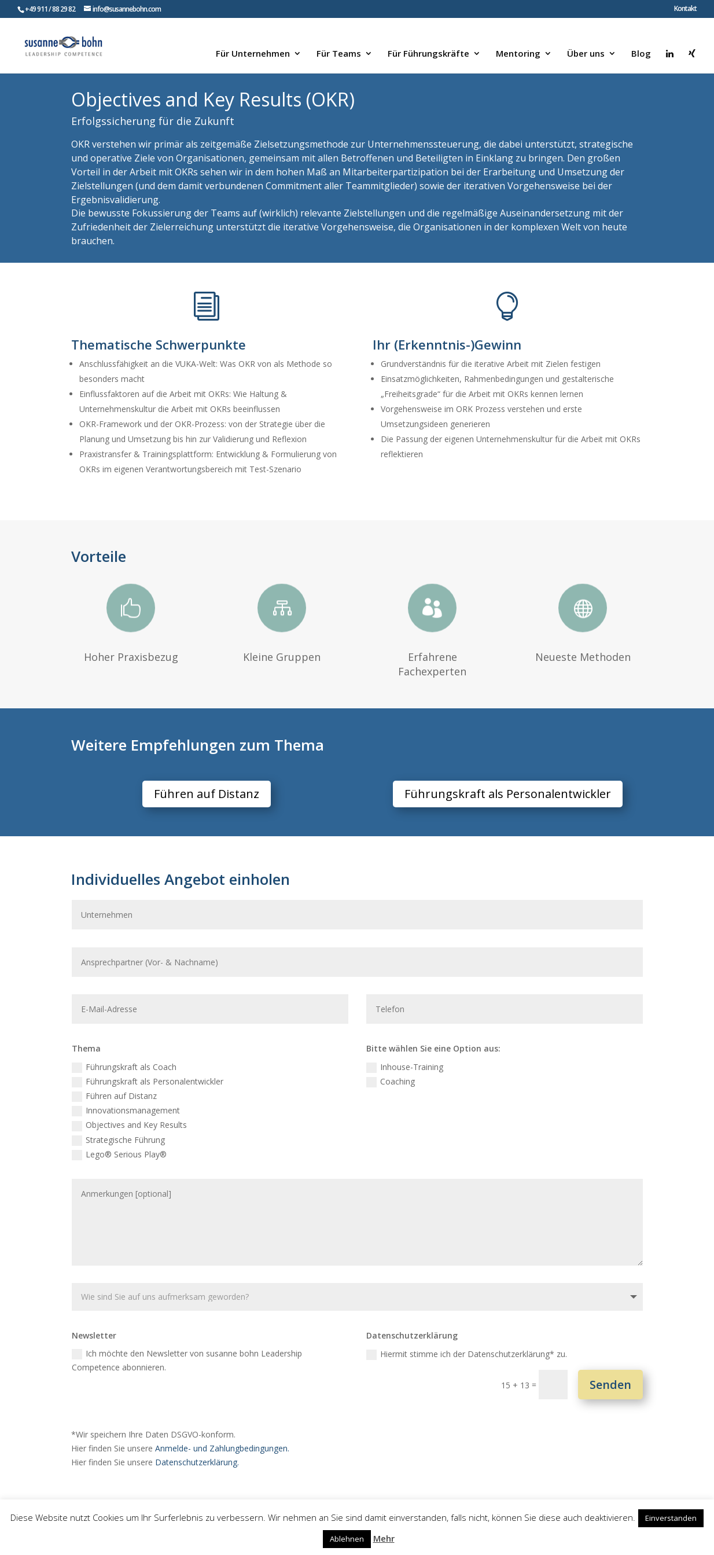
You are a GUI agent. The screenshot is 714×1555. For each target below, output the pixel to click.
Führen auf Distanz (206, 794)
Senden (610, 1384)
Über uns (586, 54)
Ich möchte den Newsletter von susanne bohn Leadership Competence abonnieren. (187, 1360)
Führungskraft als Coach (124, 1067)
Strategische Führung (118, 1140)
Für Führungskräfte (428, 54)
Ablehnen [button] (347, 1539)
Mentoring (518, 54)
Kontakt (685, 9)
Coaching (390, 1081)
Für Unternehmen (253, 54)
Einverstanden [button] (671, 1518)
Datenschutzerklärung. (197, 1462)
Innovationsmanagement (126, 1110)
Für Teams (338, 54)
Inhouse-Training (404, 1067)
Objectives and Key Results (129, 1125)
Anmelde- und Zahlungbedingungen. (222, 1448)
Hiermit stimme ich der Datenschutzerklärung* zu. (466, 1354)
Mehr (384, 1538)
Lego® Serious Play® (119, 1154)
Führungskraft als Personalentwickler (507, 794)
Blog (641, 54)
